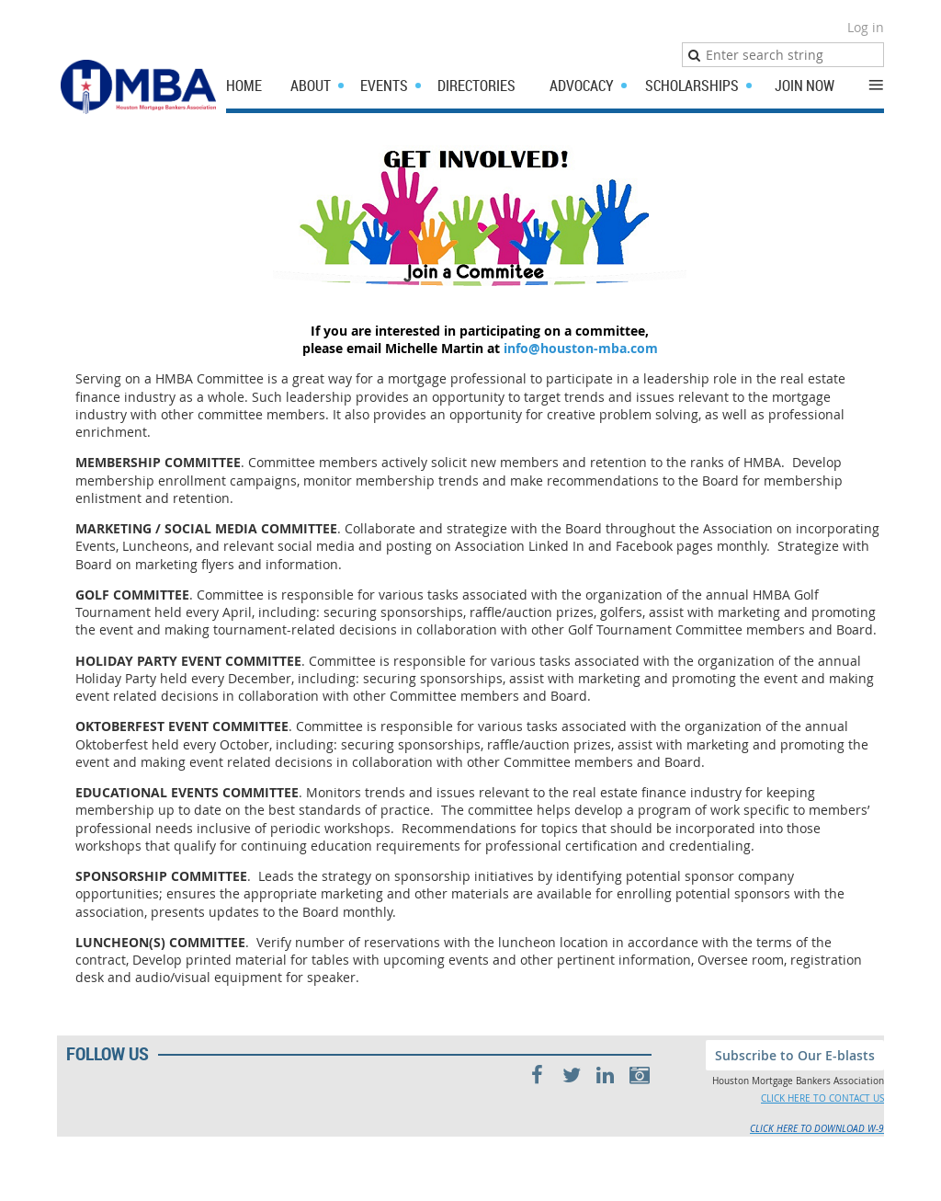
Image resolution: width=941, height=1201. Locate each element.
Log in (865, 27)
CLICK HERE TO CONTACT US (822, 1098)
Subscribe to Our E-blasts (795, 1055)
